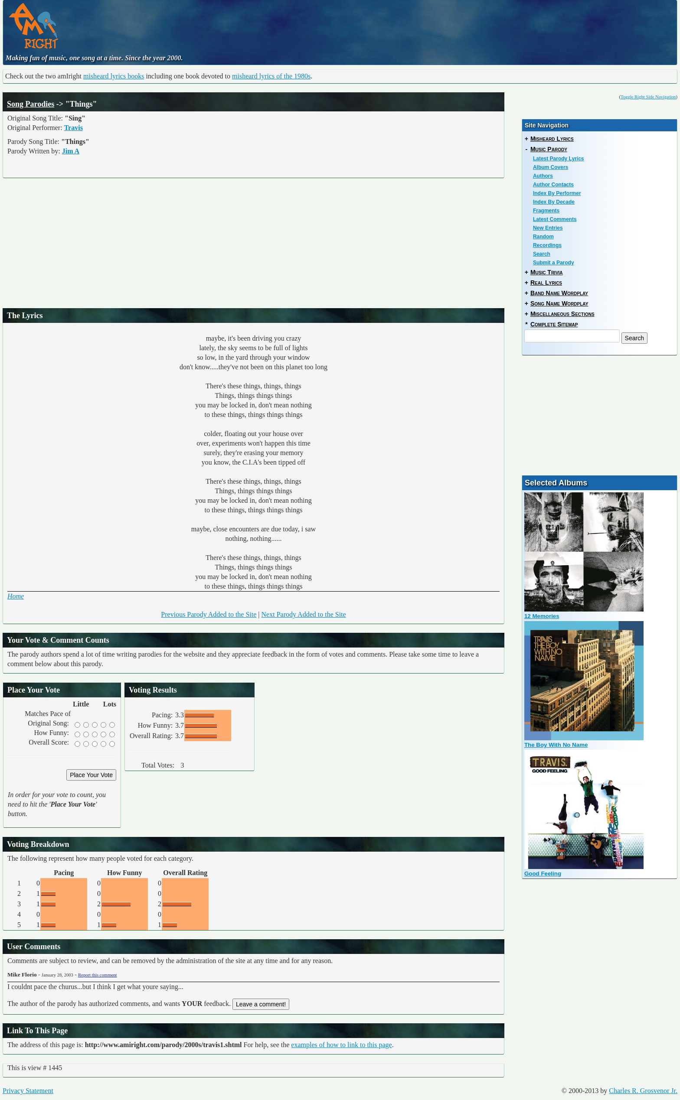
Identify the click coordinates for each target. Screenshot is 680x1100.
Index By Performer (557, 193)
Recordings (547, 245)
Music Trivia (546, 272)
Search (541, 254)
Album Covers (550, 167)
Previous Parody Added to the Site (208, 614)
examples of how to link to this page (341, 1044)
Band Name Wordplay (559, 293)
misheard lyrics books (113, 76)
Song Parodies (30, 104)
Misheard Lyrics (552, 138)
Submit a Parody (553, 263)
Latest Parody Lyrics (558, 159)
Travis (73, 127)
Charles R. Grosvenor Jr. (643, 1090)
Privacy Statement (28, 1090)
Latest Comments (555, 219)
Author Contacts (553, 185)
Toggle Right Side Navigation (648, 96)
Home (15, 596)
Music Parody (548, 149)
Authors (543, 176)
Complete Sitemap (554, 324)
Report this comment (97, 975)
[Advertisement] (278, 23)
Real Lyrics (546, 282)
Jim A (70, 151)
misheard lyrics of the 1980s (271, 76)
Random (543, 237)
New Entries (548, 228)
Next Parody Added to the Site (304, 614)
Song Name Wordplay (559, 303)
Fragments (546, 211)
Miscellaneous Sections (562, 313)
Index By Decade (554, 202)
